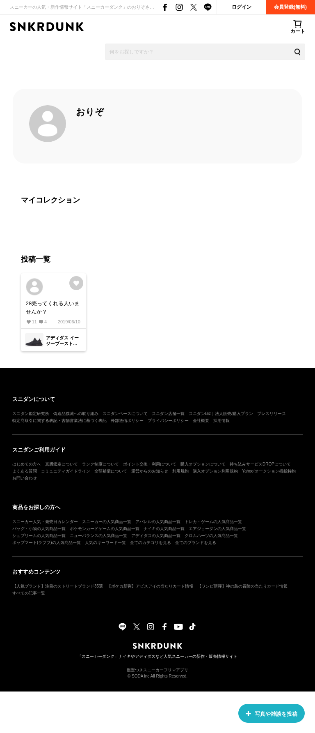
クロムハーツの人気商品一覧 (211, 535)
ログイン (241, 7)
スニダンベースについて (125, 413)
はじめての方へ (26, 464)
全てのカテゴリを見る (150, 542)
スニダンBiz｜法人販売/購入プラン (221, 413)
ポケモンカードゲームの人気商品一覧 (104, 528)
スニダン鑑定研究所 (30, 413)
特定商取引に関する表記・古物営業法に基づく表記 (59, 420)
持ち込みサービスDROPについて (260, 464)
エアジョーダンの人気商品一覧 (217, 528)
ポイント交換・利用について (149, 464)
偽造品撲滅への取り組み (75, 413)
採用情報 (221, 420)
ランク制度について (100, 464)
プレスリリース (271, 413)
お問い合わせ (24, 478)
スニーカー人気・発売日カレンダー (45, 521)
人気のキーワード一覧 (105, 542)
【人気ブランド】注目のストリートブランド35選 (57, 586)
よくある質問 (24, 471)
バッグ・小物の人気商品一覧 (39, 528)
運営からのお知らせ (149, 471)
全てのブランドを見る (195, 542)
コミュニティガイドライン (65, 471)
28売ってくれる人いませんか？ (53, 307)
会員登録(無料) (290, 7)
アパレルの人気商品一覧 (157, 521)
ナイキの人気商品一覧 (164, 528)
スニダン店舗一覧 (168, 413)
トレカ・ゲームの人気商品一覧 (213, 521)
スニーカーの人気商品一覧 (106, 521)
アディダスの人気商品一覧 (155, 535)
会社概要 (201, 420)
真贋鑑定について (61, 464)
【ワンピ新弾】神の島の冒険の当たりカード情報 (242, 586)
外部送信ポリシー (127, 420)
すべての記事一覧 (28, 593)
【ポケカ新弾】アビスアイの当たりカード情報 (150, 586)
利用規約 (180, 471)
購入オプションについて (203, 464)
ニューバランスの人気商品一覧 (98, 535)
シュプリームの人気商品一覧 (39, 535)
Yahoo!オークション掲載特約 (269, 471)
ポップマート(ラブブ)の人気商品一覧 (46, 542)
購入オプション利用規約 (215, 471)
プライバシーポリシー (168, 420)
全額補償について (110, 471)
